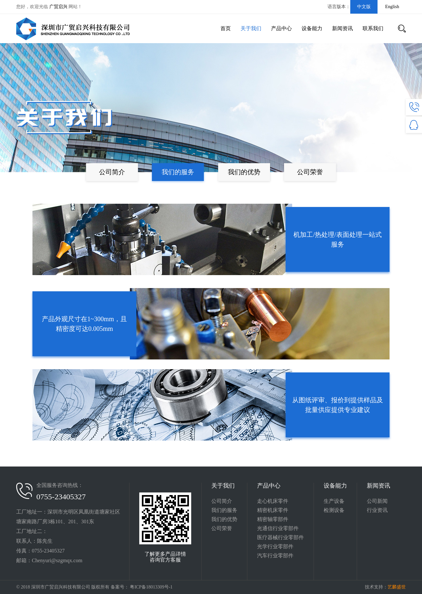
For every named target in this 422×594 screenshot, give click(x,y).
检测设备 (334, 510)
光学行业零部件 (275, 546)
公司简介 (112, 172)
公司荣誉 (310, 172)
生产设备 (334, 501)
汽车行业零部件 (275, 555)
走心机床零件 (272, 501)
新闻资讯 (342, 28)
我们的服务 (178, 172)
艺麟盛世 (397, 587)
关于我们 (251, 28)
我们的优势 (244, 172)
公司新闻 (377, 501)
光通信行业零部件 (278, 528)
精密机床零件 (272, 510)
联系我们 (373, 28)
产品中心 (281, 28)
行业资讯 (377, 510)
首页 (225, 28)
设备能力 (312, 28)
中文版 (364, 6)
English (392, 6)
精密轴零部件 (272, 519)
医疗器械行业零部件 (280, 537)
